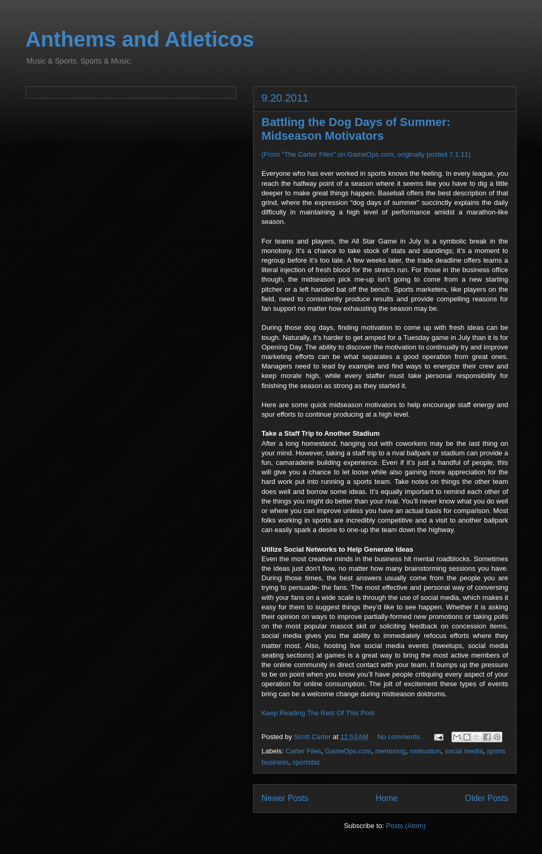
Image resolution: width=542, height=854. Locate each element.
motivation (425, 751)
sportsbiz (306, 762)
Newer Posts (284, 798)
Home (387, 798)
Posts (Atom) (406, 826)
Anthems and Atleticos (139, 39)
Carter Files (303, 751)
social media (464, 751)
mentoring (390, 751)
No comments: (400, 737)
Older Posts (486, 798)
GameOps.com (348, 751)
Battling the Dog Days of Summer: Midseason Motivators (355, 128)
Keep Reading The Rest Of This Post (317, 713)
